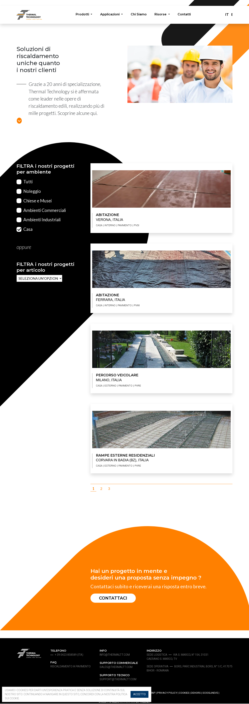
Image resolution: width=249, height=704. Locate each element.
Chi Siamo (139, 15)
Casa (27, 229)
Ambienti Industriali (42, 219)
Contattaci (114, 598)
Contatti (184, 15)
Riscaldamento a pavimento (70, 667)
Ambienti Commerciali (44, 210)
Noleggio (32, 191)
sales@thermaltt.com (116, 667)
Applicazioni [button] (110, 15)
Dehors (196, 693)
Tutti (28, 181)
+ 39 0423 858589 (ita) (69, 655)
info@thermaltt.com (115, 655)
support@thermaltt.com (118, 679)
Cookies (184, 693)
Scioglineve (210, 693)
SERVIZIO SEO (127, 702)
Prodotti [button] (82, 15)
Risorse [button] (161, 15)
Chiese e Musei (37, 200)
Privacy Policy (167, 693)
